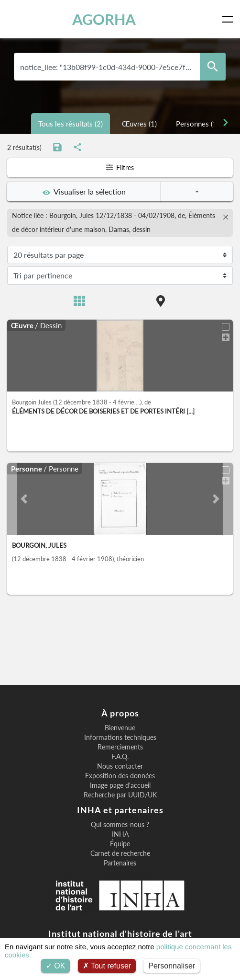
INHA (120, 834)
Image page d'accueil (120, 785)
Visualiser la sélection (84, 191)
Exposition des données (120, 775)
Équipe (120, 843)
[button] (24, 499)
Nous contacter (120, 766)
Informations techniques (120, 737)
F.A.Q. (120, 756)
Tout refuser (107, 966)
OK (55, 966)
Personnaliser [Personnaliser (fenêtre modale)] (171, 966)
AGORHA (104, 19)
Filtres (119, 167)
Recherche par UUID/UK (120, 795)
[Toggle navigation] (229, 19)
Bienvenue (120, 728)
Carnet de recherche (120, 853)
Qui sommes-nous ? (120, 824)
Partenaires (120, 863)
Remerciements (120, 747)
